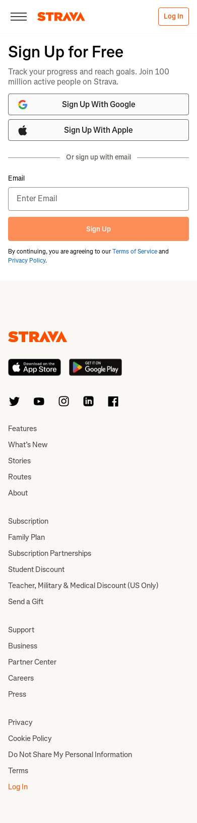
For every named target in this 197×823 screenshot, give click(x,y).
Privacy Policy (26, 261)
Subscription (28, 521)
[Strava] (61, 17)
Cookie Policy (30, 738)
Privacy (20, 722)
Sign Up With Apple (75, 130)
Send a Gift (25, 602)
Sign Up (98, 229)
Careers (21, 678)
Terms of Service (134, 252)
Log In (173, 16)
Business (22, 646)
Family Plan (26, 537)
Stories (19, 461)
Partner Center (32, 662)
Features (22, 429)
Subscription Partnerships (49, 553)
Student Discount (36, 569)
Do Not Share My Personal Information (70, 755)
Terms (18, 771)
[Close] (18, 17)
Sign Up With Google (76, 105)
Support (21, 630)
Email (16, 178)
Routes (19, 477)
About (18, 493)
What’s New (27, 445)
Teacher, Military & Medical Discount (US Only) (83, 586)
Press (17, 694)
